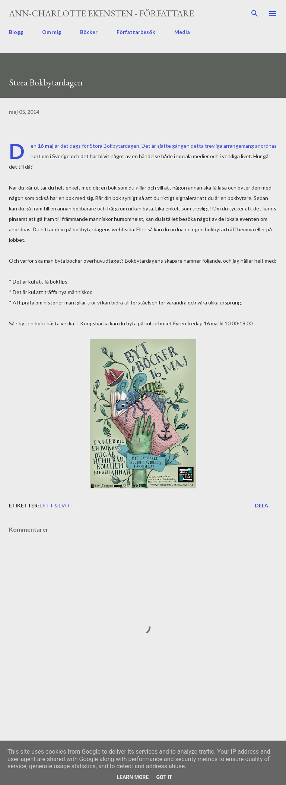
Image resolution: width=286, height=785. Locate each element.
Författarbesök (136, 32)
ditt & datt (57, 505)
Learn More (133, 777)
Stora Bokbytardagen (114, 146)
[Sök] (254, 13)
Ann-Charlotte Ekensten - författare (101, 13)
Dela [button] (261, 505)
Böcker (89, 32)
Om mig (51, 32)
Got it (164, 777)
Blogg (16, 32)
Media (182, 32)
